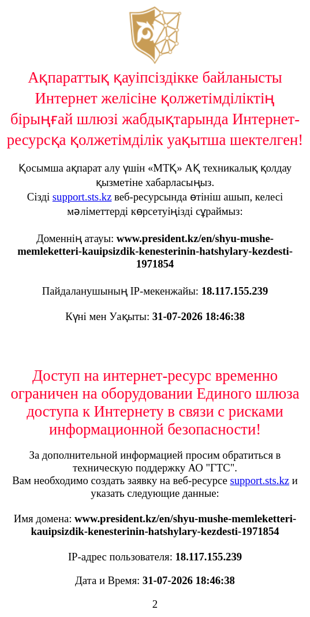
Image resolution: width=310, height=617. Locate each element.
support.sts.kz (82, 197)
